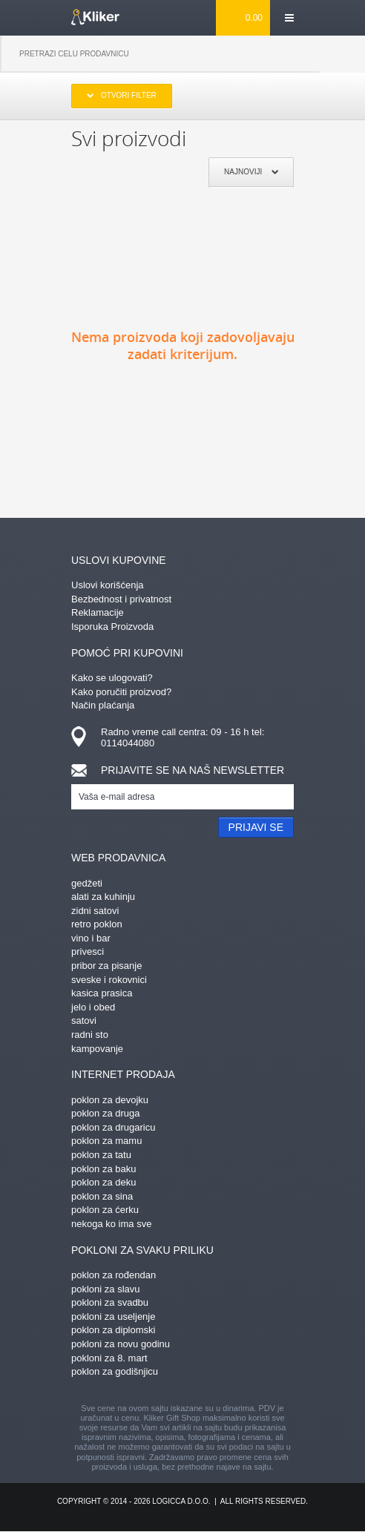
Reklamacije (97, 612)
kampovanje (97, 1048)
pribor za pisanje (106, 965)
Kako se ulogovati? (112, 677)
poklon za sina (102, 1196)
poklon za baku (103, 1168)
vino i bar (91, 938)
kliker (95, 17)
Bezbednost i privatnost (121, 599)
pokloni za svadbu (109, 1302)
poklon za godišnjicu (114, 1371)
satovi (83, 1020)
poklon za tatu (101, 1154)
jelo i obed (93, 1007)
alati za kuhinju (103, 896)
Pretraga (342, 54)
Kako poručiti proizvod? (121, 691)
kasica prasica (101, 993)
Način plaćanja (102, 705)
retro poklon (96, 924)
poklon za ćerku (105, 1209)
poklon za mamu (106, 1140)
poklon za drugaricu (113, 1127)
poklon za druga (105, 1113)
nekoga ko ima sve (111, 1223)
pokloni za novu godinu (120, 1343)
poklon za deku (103, 1182)
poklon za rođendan (113, 1274)
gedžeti (86, 883)
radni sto (89, 1034)
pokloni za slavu (105, 1289)
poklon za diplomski (113, 1329)
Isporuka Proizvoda (112, 626)
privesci (87, 951)
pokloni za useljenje (113, 1316)
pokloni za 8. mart (109, 1358)
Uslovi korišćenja (107, 585)
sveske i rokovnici (109, 979)
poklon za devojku (109, 1099)
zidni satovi (95, 910)
